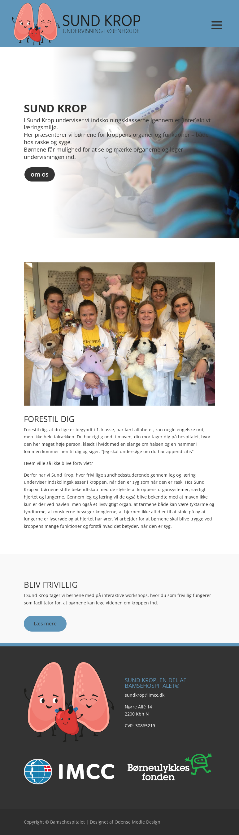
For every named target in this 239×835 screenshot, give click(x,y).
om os (40, 174)
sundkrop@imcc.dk (144, 695)
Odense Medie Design (137, 822)
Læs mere (45, 623)
